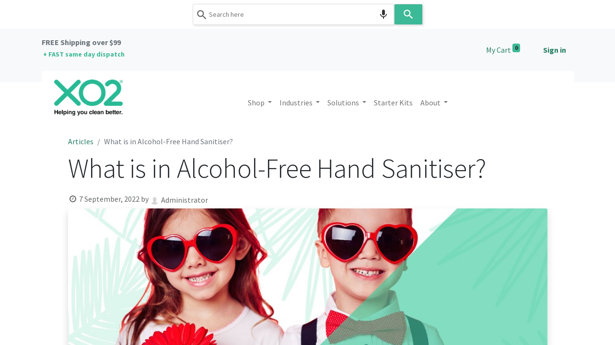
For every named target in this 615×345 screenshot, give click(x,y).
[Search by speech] (383, 14)
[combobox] (293, 14)
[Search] (408, 14)
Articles (80, 141)
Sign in (554, 50)
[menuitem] (393, 102)
